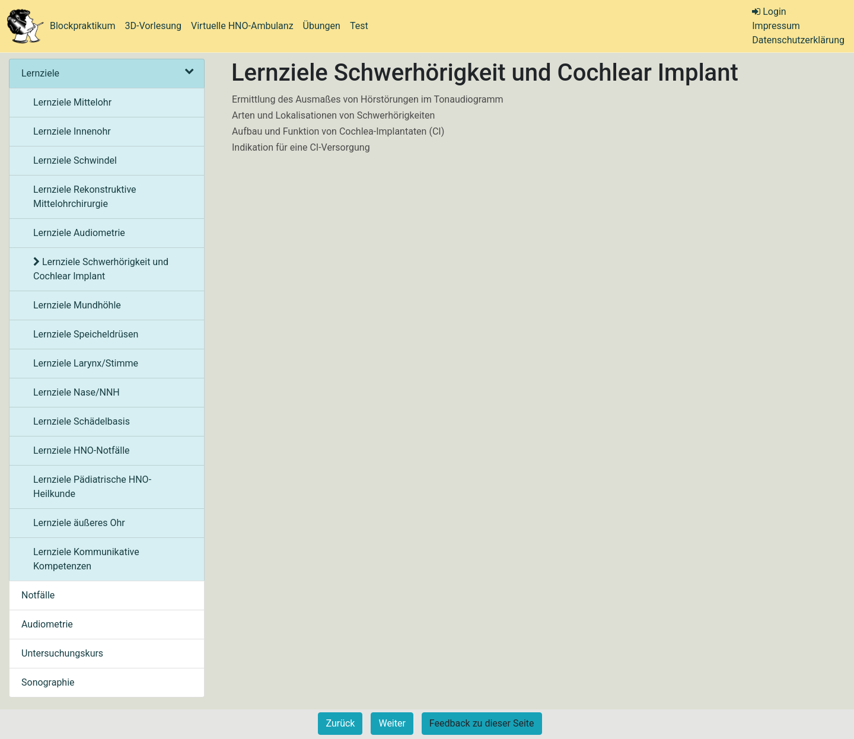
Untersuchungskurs (62, 653)
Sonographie (48, 682)
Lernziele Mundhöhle (77, 305)
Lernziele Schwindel (75, 160)
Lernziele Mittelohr (72, 102)
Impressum (776, 25)
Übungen (321, 25)
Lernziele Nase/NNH (76, 392)
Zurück (340, 723)
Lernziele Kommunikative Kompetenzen (86, 559)
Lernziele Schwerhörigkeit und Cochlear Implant (100, 269)
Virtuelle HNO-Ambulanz (242, 25)
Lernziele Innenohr (72, 131)
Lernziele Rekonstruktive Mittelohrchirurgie (84, 196)
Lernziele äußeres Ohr (79, 522)
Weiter (391, 723)
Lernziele (106, 73)
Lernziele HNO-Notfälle (81, 450)
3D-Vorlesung (153, 25)
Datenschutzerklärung (798, 40)
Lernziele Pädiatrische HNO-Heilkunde (92, 486)
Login (769, 11)
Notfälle (38, 595)
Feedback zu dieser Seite (481, 723)
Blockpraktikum (82, 25)
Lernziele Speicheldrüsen (85, 334)
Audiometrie (47, 624)
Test (359, 25)
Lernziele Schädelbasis (81, 421)
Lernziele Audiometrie (79, 232)
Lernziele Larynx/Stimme (85, 363)
